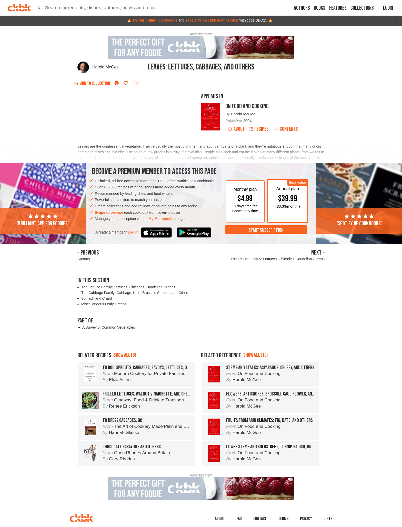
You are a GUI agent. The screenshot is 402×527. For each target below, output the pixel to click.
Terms (283, 518)
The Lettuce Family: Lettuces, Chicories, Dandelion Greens (128, 287)
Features (338, 8)
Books (319, 8)
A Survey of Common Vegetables (108, 327)
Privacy (306, 518)
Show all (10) (255, 355)
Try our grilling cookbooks (154, 20)
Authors (302, 8)
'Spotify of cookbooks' (359, 220)
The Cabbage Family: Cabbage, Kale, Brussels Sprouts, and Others (135, 293)
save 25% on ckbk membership (211, 20)
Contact (260, 518)
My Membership (162, 219)
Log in (133, 232)
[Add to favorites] (125, 83)
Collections (362, 8)
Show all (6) (125, 355)
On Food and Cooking (247, 106)
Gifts (328, 518)
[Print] (116, 83)
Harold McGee (105, 67)
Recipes (259, 129)
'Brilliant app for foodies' (43, 220)
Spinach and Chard (96, 298)
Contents (285, 129)
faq (239, 518)
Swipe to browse (109, 212)
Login (388, 8)
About (236, 129)
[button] (38, 7)
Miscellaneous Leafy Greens (104, 304)
